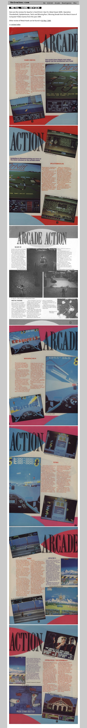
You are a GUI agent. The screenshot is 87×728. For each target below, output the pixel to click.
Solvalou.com (19, 2)
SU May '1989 (46, 20)
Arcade (57, 3)
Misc (75, 3)
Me (44, 3)
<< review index (14, 24)
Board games (66, 3)
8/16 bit (50, 3)
